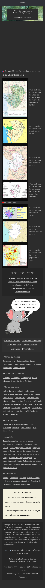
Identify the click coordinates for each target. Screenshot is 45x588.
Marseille (15, 428)
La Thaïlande (30, 411)
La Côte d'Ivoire (33, 398)
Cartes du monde (12, 340)
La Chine (33, 394)
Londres (30, 424)
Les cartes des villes (22, 292)
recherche (31, 307)
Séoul (5, 431)
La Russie (10, 411)
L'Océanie (15, 381)
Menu (22, 2)
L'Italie (29, 404)
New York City (26, 428)
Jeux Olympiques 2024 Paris (20, 448)
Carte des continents (31, 340)
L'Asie (34, 378)
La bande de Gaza (24, 454)
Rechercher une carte (22, 17)
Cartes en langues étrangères (18, 481)
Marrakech (7, 428)
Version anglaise (10, 202)
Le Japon (37, 404)
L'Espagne (15, 401)
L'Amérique (15, 378)
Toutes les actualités (10, 441)
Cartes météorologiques (22, 364)
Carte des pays (14, 345)
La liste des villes (9, 424)
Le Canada (24, 394)
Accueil (5, 478)
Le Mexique (16, 408)
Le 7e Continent (26, 381)
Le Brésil (15, 394)
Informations (28, 349)
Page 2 (22, 273)
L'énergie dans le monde (29, 464)
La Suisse (19, 411)
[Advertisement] (22, 44)
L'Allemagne (29, 391)
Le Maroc (6, 408)
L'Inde (23, 404)
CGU (28, 567)
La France (20, 71)
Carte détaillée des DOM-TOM (22, 288)
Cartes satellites (23, 361)
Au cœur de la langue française (20, 458)
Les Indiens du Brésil (11, 464)
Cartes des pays (9, 361)
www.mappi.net (23, 515)
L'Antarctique (26, 378)
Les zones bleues (26, 441)
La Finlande (37, 401)
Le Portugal (26, 408)
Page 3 (29, 273)
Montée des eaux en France (27, 451)
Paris (34, 428)
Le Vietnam (14, 414)
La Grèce (16, 404)
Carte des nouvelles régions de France (22, 282)
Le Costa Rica (20, 398)
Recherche (14, 478)
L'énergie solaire (9, 454)
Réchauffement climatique (12, 444)
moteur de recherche (24, 497)
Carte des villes (30, 345)
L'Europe (6, 381)
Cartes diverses (19, 368)
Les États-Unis (25, 401)
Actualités (15, 349)
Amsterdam (21, 424)
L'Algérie (20, 391)
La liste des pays (9, 391)
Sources (23, 478)
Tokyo (11, 431)
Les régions (31, 71)
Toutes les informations (21, 484)
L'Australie (7, 394)
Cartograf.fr (9, 71)
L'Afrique (6, 378)
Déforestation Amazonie (32, 461)
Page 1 (15, 273)
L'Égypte (6, 401)
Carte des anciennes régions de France (22, 278)
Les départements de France (22, 285)
